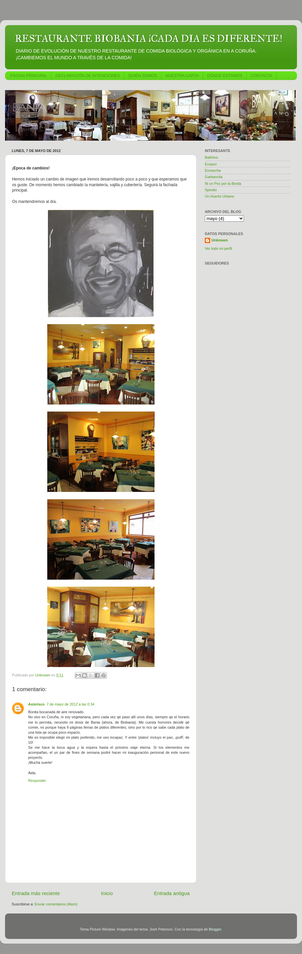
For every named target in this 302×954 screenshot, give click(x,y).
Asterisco (36, 704)
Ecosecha (213, 170)
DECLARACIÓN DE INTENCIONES (87, 75)
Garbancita (214, 177)
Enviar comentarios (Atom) (56, 904)
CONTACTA (261, 75)
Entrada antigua (172, 893)
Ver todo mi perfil (218, 248)
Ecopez (211, 164)
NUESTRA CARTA (182, 75)
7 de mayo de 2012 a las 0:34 (70, 704)
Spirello (211, 190)
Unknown (220, 240)
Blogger (215, 929)
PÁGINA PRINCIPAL (28, 75)
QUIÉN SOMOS (142, 75)
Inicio (107, 893)
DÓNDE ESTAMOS (224, 75)
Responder (37, 781)
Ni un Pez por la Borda (223, 183)
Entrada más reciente (36, 893)
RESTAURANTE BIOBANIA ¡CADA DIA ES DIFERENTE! (148, 38)
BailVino (211, 157)
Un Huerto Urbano (219, 196)
